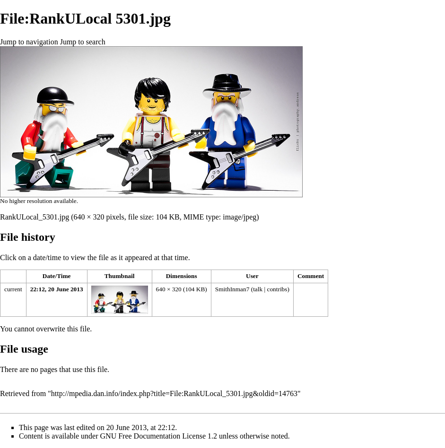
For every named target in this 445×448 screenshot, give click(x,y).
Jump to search (82, 42)
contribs (277, 289)
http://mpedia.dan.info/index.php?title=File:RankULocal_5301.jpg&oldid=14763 (174, 393)
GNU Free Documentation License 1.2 (158, 436)
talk (257, 289)
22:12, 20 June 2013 (56, 289)
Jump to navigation (29, 42)
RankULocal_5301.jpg (34, 217)
